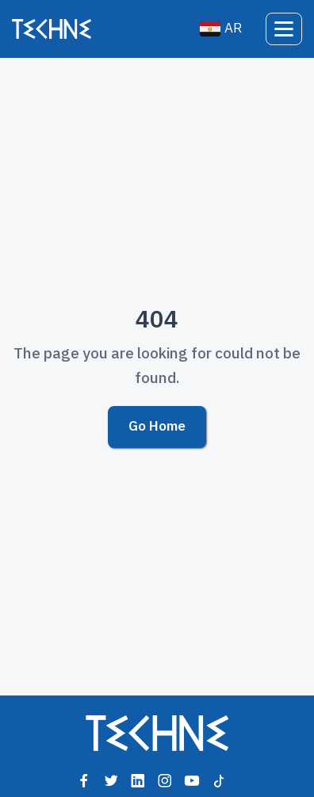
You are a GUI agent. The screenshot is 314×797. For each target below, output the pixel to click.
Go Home (157, 426)
